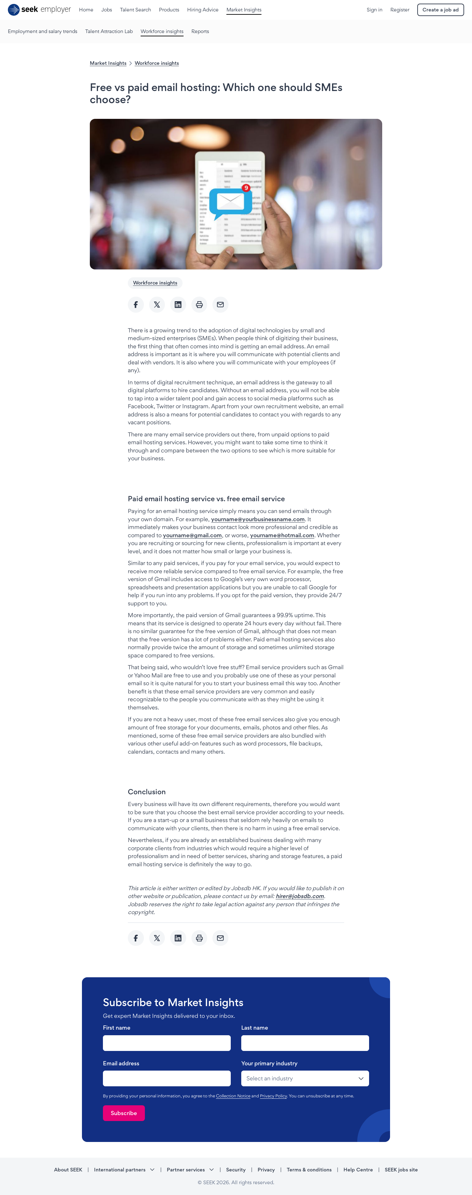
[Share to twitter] (157, 305)
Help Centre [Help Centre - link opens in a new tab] (358, 1170)
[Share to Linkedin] (178, 305)
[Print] (199, 305)
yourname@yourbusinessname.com (258, 519)
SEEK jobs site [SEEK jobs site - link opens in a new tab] (401, 1170)
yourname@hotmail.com (282, 535)
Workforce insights (157, 63)
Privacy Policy (273, 1095)
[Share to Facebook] (136, 305)
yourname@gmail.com (192, 535)
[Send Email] (220, 305)
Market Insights (108, 63)
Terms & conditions (309, 1170)
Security (236, 1170)
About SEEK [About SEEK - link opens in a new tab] (68, 1170)
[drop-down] (305, 1078)
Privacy (266, 1170)
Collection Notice (233, 1095)
